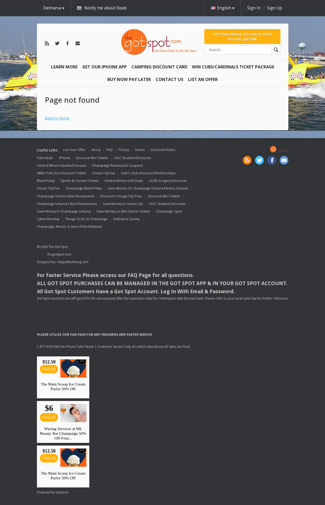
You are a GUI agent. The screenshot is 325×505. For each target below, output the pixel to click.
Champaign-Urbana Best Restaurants (66, 196)
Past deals (45, 158)
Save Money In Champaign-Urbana (64, 211)
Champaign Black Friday (84, 188)
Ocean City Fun (103, 173)
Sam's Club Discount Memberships (148, 173)
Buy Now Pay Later (129, 79)
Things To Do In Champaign (86, 219)
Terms (140, 150)
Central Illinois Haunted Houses (61, 165)
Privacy (123, 150)
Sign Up (274, 8)
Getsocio (62, 492)
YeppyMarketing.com (73, 262)
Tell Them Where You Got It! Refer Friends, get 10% (242, 36)
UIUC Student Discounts (132, 158)
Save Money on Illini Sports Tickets (123, 211)
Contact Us (169, 79)
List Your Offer (74, 150)
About (96, 150)
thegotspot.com (59, 254)
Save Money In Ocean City (123, 204)
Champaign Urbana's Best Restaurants (67, 204)
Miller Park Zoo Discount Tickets (61, 173)
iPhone (64, 158)
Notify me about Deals (105, 8)
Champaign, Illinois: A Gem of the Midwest (69, 226)
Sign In (254, 8)
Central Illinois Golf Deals (123, 180)
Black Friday (46, 180)
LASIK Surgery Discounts (168, 180)
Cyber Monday (48, 219)
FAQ (109, 150)
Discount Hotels (163, 150)
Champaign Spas (169, 211)
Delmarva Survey (126, 219)
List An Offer (203, 79)
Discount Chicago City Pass (121, 196)
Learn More (64, 67)
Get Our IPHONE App (104, 67)
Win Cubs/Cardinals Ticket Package (233, 67)
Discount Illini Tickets (92, 158)
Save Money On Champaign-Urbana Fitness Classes (148, 188)
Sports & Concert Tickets (79, 180)
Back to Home (57, 118)
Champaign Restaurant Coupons (117, 165)
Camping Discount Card (159, 67)
